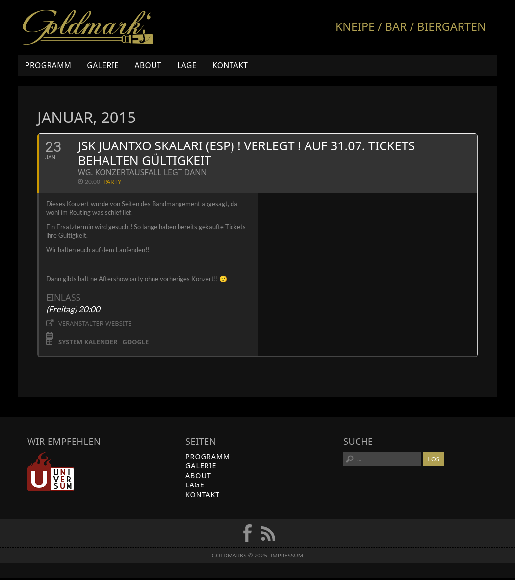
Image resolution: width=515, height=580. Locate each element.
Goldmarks (88, 27)
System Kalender (88, 344)
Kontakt (230, 65)
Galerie (103, 65)
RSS (268, 535)
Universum (50, 473)
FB (247, 535)
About (147, 65)
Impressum (286, 557)
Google (136, 344)
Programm (48, 65)
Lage (187, 65)
